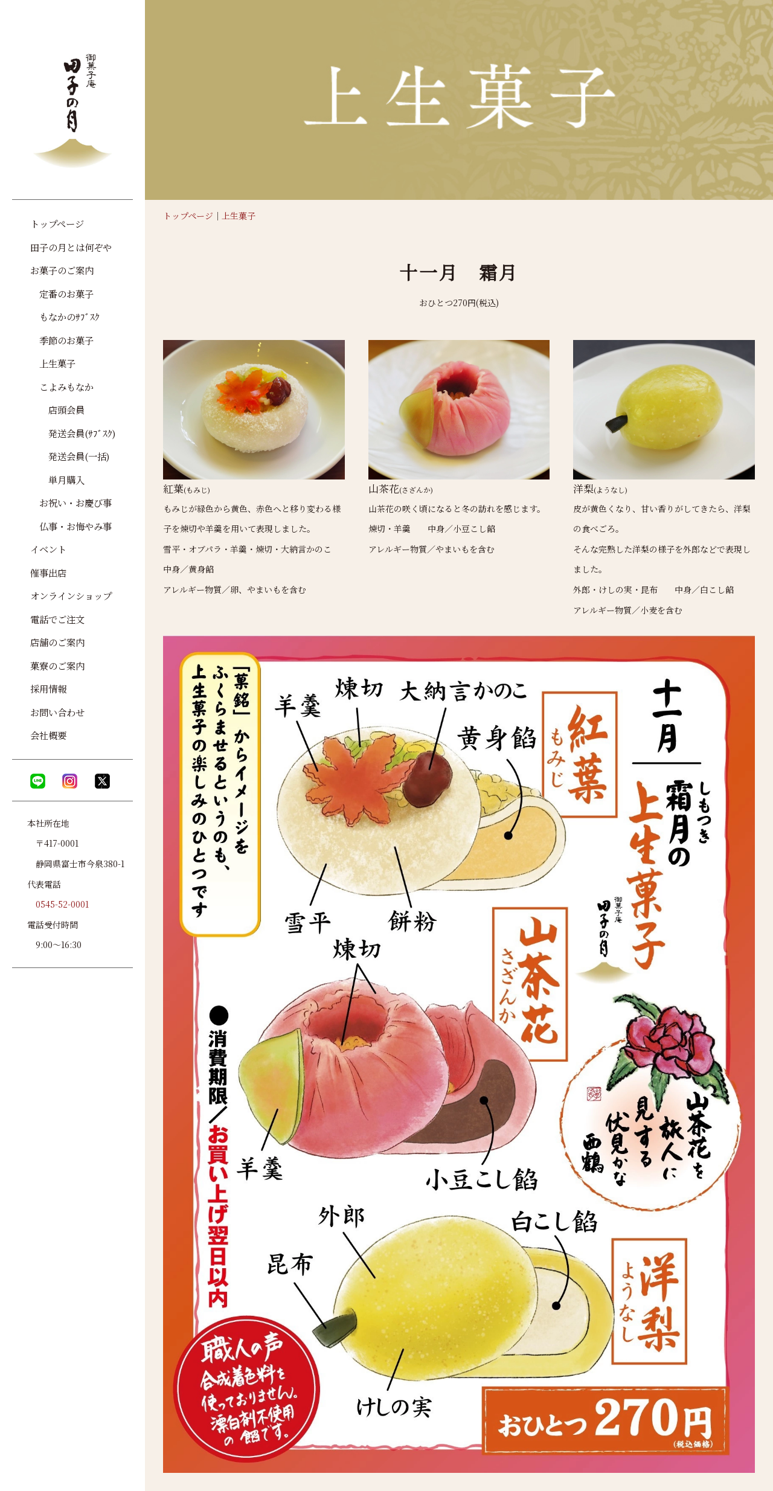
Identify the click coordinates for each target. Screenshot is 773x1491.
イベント (48, 549)
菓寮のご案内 (57, 665)
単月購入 (57, 479)
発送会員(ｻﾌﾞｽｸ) (73, 433)
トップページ (188, 216)
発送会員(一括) (70, 456)
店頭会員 (57, 409)
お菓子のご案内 (62, 270)
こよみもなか (62, 386)
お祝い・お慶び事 (71, 502)
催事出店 (48, 572)
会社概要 (48, 735)
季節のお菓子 (62, 340)
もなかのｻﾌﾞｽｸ (65, 316)
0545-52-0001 (62, 904)
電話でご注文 (57, 619)
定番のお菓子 (62, 293)
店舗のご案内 (57, 642)
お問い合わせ (57, 712)
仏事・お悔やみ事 (71, 526)
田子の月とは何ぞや (71, 247)
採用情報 (48, 688)
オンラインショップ (71, 595)
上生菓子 (238, 216)
